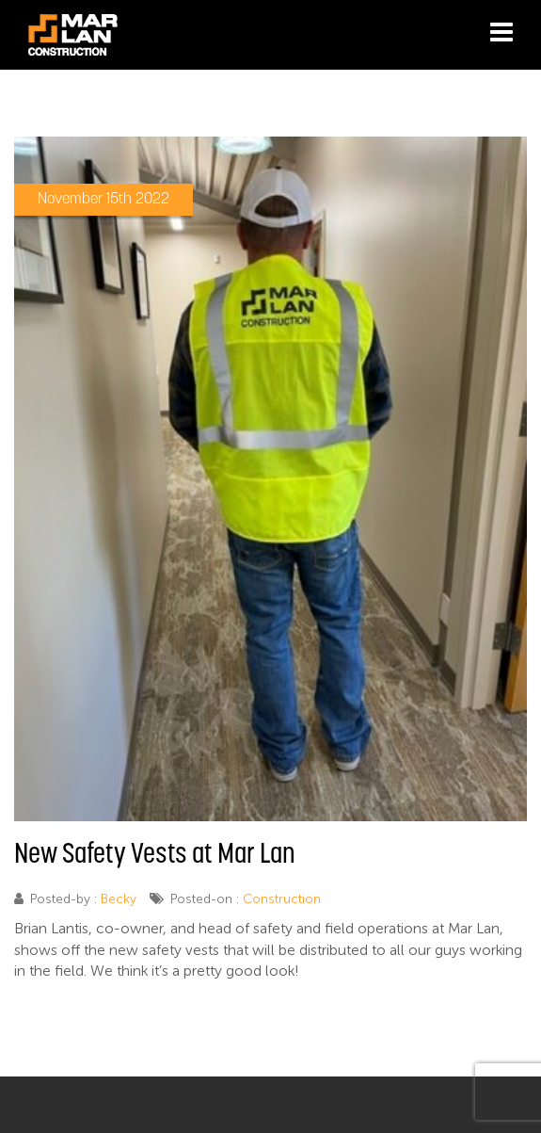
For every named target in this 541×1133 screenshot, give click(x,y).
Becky (118, 899)
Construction (282, 899)
